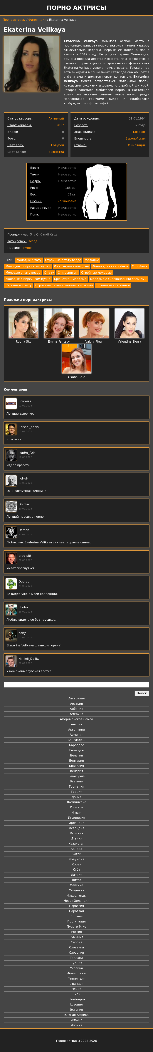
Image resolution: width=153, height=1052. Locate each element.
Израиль (76, 807)
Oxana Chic (76, 377)
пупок (28, 248)
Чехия (76, 989)
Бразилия (76, 766)
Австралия (76, 698)
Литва (76, 880)
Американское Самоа (76, 719)
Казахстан (76, 843)
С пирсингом (68, 272)
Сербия (76, 942)
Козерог (139, 132)
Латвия (76, 875)
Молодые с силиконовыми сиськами (118, 279)
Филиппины (76, 973)
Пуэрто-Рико (76, 926)
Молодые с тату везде (23, 272)
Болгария (76, 760)
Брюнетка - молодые (70, 279)
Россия (76, 932)
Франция (76, 983)
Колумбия (76, 859)
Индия (77, 812)
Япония (76, 1025)
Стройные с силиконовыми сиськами (64, 285)
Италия (76, 838)
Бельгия (76, 755)
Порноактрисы (14, 19)
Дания (76, 797)
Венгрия (76, 771)
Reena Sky (23, 341)
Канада (76, 849)
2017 (60, 125)
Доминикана (76, 802)
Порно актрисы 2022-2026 (76, 1041)
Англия (76, 724)
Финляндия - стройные (110, 266)
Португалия (76, 921)
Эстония (76, 1009)
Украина (76, 968)
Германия (76, 786)
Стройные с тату (19, 285)
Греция (76, 792)
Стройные (139, 266)
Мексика (76, 885)
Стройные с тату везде (63, 260)
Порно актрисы (76, 7)
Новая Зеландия (76, 900)
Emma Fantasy (59, 341)
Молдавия (76, 890)
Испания (76, 833)
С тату (49, 272)
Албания (76, 709)
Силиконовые (66, 201)
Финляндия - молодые (71, 266)
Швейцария (77, 999)
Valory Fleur (94, 341)
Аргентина (76, 729)
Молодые (92, 260)
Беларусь (76, 750)
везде (33, 241)
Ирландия (76, 823)
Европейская (136, 138)
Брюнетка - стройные (113, 285)
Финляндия (37, 19)
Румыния (76, 937)
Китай (76, 854)
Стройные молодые (96, 272)
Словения (76, 952)
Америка (76, 714)
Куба (76, 869)
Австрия (76, 703)
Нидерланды (77, 895)
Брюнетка (56, 152)
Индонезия (76, 817)
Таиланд (76, 958)
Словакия (76, 947)
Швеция (76, 1004)
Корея (76, 864)
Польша (76, 916)
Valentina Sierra (129, 341)
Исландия (76, 828)
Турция (76, 963)
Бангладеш (76, 740)
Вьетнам (76, 781)
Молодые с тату (29, 260)
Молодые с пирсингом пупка (28, 266)
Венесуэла (76, 776)
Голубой (57, 145)
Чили (76, 994)
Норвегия (76, 906)
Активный (56, 118)
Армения (76, 734)
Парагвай (76, 911)
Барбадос (76, 745)
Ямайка (76, 1020)
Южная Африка (76, 1015)
